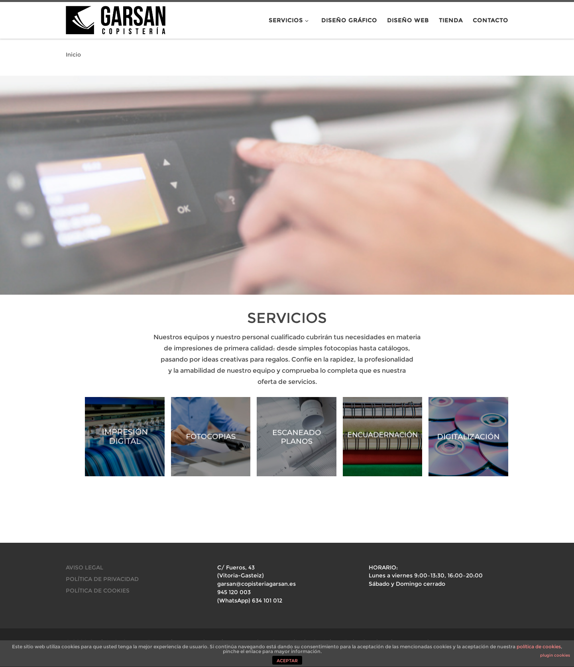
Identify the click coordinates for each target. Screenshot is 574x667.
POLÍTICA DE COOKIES (98, 590)
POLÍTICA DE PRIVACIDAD (102, 579)
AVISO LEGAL (84, 567)
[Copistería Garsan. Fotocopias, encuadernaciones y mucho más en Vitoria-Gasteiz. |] (115, 18)
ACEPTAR (287, 660)
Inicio (73, 54)
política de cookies (539, 646)
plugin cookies (555, 655)
